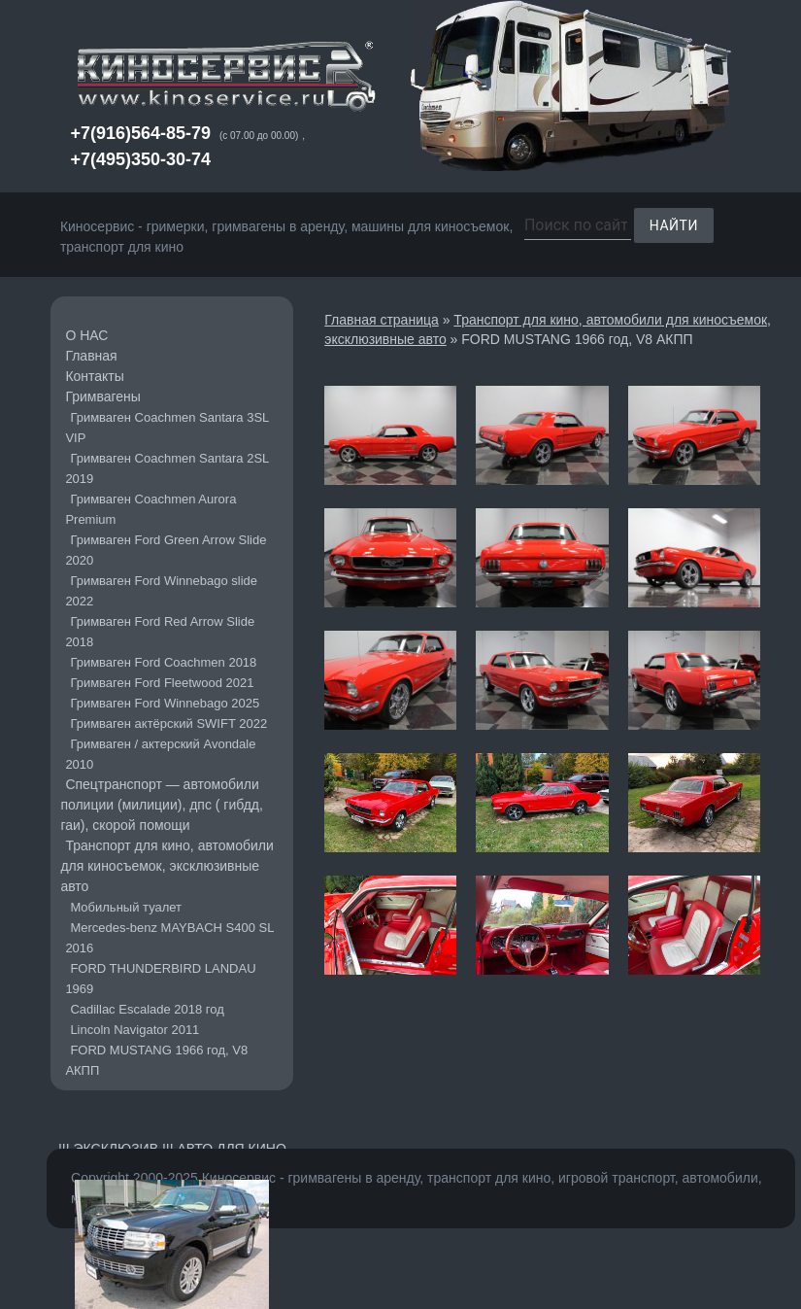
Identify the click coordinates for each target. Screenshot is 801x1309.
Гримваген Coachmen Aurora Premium (150, 509)
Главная (91, 355)
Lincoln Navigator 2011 (134, 1029)
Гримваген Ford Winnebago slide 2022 (161, 590)
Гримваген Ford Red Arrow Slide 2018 (159, 631)
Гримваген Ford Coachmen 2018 (163, 662)
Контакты (94, 376)
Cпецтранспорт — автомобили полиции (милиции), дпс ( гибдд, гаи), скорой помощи (161, 804)
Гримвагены (102, 396)
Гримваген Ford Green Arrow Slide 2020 (165, 550)
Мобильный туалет (126, 907)
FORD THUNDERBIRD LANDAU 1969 (160, 978)
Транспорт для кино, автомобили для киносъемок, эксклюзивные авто (166, 866)
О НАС (86, 335)
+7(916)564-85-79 (140, 133)
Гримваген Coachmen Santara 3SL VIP (166, 427)
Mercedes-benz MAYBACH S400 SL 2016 (169, 937)
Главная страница (381, 319)
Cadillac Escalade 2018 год (146, 1009)
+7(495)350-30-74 (140, 159)
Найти (674, 225)
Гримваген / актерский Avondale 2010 (160, 754)
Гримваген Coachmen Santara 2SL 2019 (166, 468)
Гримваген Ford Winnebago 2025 (164, 703)
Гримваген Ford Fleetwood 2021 (161, 682)
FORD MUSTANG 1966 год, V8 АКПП (156, 1060)
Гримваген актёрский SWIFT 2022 (168, 723)
